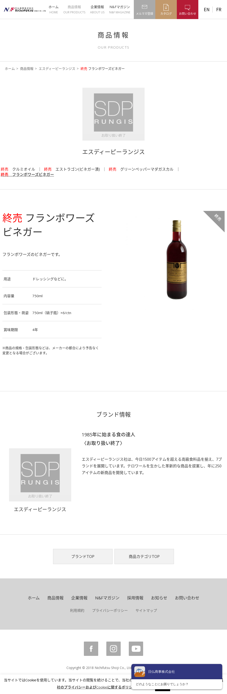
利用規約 (77, 610)
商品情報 (74, 9)
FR (218, 9)
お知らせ (159, 598)
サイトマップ (146, 610)
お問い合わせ (187, 598)
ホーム (54, 9)
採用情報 (135, 598)
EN (207, 9)
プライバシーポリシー (110, 610)
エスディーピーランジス (57, 68)
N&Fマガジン (119, 9)
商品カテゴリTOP (144, 556)
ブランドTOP (82, 556)
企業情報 (97, 9)
